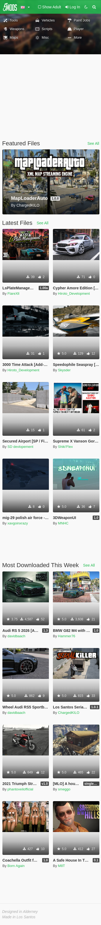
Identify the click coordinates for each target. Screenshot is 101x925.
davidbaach (17, 636)
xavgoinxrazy (18, 523)
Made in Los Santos (18, 917)
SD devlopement (20, 447)
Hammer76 (66, 636)
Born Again (16, 866)
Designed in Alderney (20, 911)
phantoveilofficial (20, 789)
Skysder (64, 370)
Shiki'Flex (65, 447)
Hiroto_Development (74, 293)
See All (93, 143)
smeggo (64, 789)
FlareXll (13, 293)
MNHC (63, 523)
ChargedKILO (69, 713)
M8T (61, 866)
